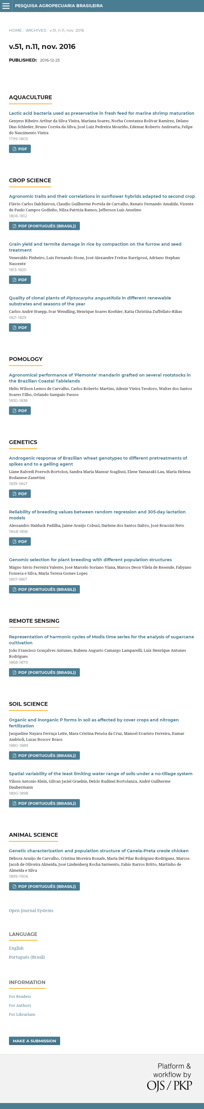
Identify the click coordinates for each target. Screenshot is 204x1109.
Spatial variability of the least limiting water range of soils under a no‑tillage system (101, 773)
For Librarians (22, 1014)
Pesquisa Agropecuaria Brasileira (59, 5)
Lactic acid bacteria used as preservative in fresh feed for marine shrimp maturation (101, 113)
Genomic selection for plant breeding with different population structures (90, 559)
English (16, 948)
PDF (22, 148)
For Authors (20, 1005)
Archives (36, 30)
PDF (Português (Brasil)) (46, 226)
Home (15, 30)
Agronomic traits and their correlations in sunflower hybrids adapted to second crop (102, 196)
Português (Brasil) (27, 957)
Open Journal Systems (31, 910)
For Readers (20, 996)
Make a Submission (34, 1040)
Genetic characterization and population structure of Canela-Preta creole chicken (99, 850)
